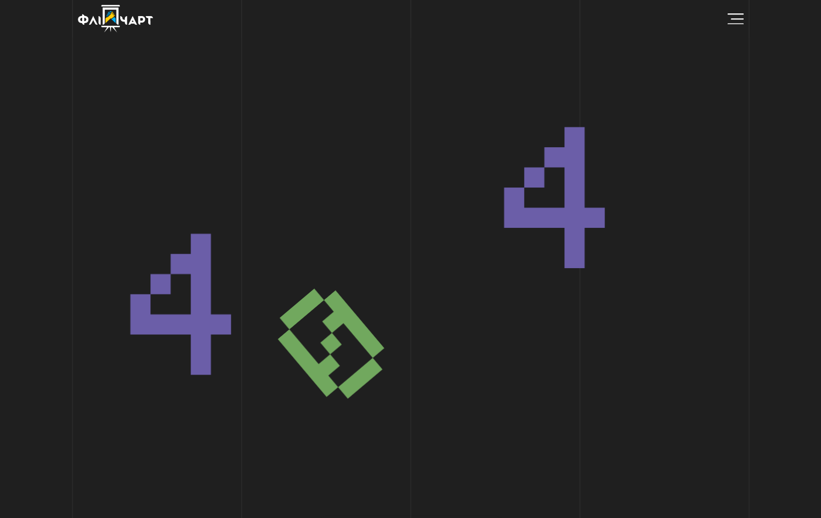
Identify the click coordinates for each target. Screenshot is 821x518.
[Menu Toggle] (736, 19)
